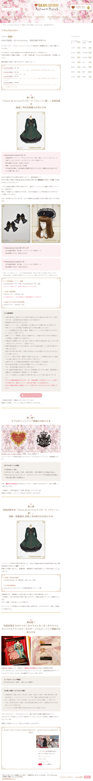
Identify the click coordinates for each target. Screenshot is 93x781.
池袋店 (87, 67)
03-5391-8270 (45, 756)
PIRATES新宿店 (87, 42)
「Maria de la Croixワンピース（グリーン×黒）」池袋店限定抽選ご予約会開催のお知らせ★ (29, 70)
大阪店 (75, 62)
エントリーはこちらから (32, 395)
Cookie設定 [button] (78, 777)
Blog (40, 761)
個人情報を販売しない (9, 779)
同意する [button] (87, 777)
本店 (87, 62)
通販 (87, 72)
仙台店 (75, 53)
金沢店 (75, 77)
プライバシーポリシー (67, 777)
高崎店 (87, 77)
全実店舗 (87, 53)
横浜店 (75, 67)
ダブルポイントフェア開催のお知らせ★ (14, 74)
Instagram (46, 761)
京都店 (87, 48)
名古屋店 (87, 57)
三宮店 (75, 48)
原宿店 (75, 57)
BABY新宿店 (75, 42)
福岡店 (75, 72)
